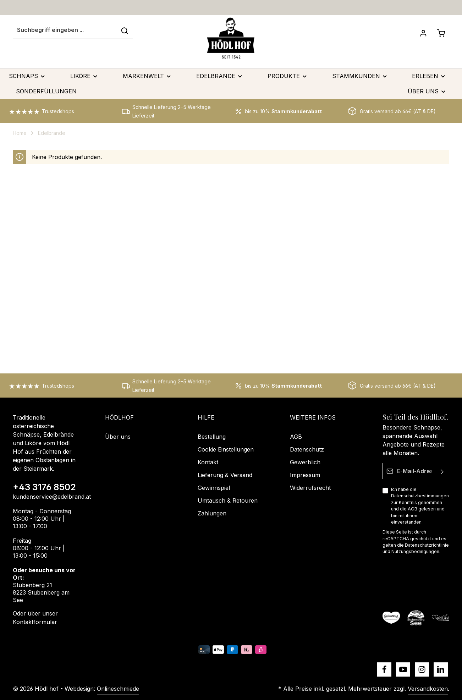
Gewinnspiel (214, 487)
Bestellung (212, 436)
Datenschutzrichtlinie (427, 545)
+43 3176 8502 (44, 487)
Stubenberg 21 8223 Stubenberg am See (41, 592)
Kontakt (208, 462)
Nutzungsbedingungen (415, 551)
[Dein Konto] (423, 33)
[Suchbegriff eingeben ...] (65, 30)
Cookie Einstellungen (226, 449)
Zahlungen (212, 513)
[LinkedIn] (441, 669)
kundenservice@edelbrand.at (52, 496)
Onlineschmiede (118, 688)
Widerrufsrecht (310, 487)
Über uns (118, 436)
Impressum (305, 474)
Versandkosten (428, 688)
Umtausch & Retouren (228, 500)
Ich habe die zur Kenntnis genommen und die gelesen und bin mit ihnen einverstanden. (420, 506)
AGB (412, 509)
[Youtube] (403, 669)
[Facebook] (384, 669)
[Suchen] (124, 30)
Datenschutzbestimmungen (420, 495)
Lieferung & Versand (225, 474)
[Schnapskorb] (441, 33)
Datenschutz (307, 449)
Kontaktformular (35, 621)
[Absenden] (442, 471)
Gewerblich (305, 462)
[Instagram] (422, 669)
